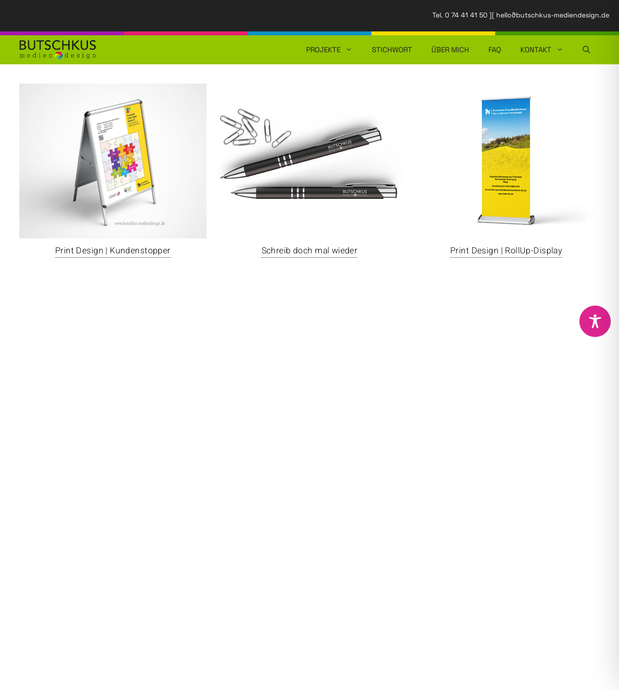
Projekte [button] (334, 49)
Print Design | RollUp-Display (506, 251)
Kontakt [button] (546, 49)
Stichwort (392, 49)
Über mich (450, 49)
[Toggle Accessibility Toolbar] (595, 321)
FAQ (494, 49)
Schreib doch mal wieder (310, 251)
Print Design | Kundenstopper (113, 251)
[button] (586, 49)
